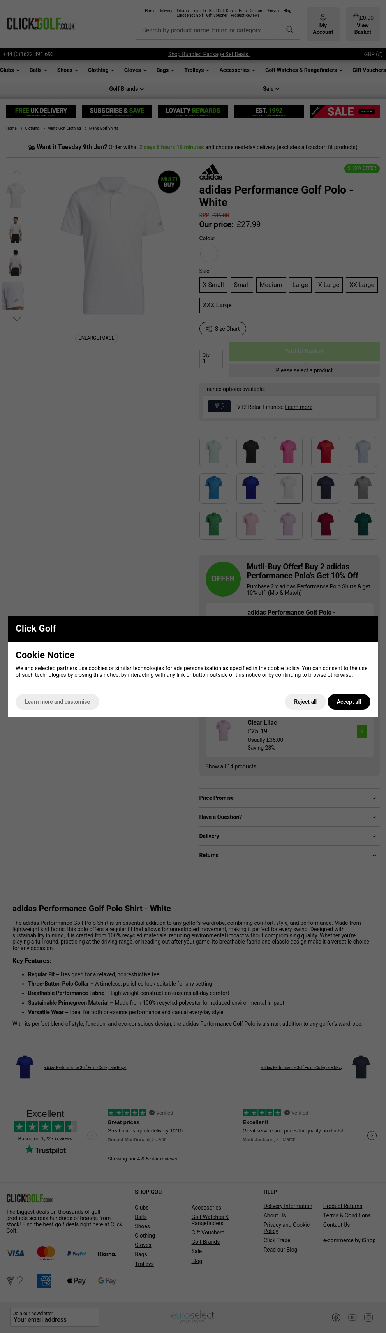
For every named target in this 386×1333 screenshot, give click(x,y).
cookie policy (283, 668)
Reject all (305, 702)
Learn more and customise (57, 702)
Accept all (349, 702)
